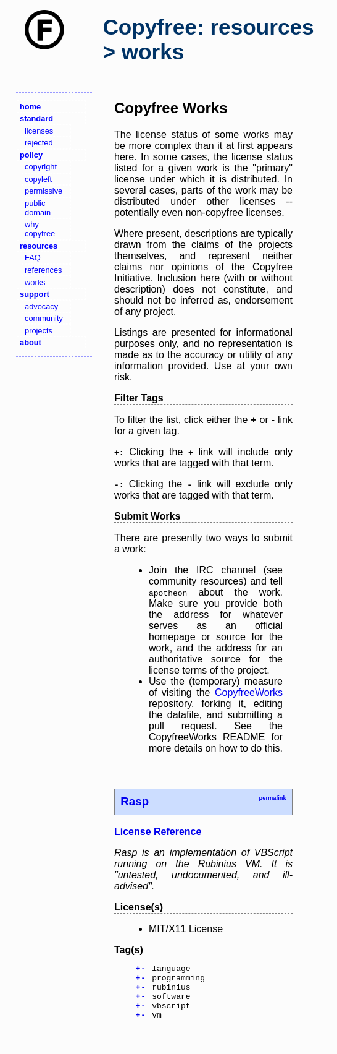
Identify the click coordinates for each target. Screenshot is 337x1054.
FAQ (33, 257)
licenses (39, 130)
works (35, 282)
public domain (38, 208)
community (44, 318)
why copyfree (40, 229)
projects (38, 330)
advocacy (41, 306)
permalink (272, 798)
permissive (43, 190)
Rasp (134, 801)
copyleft (38, 179)
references (43, 270)
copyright (41, 166)
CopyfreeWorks (249, 692)
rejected (39, 142)
